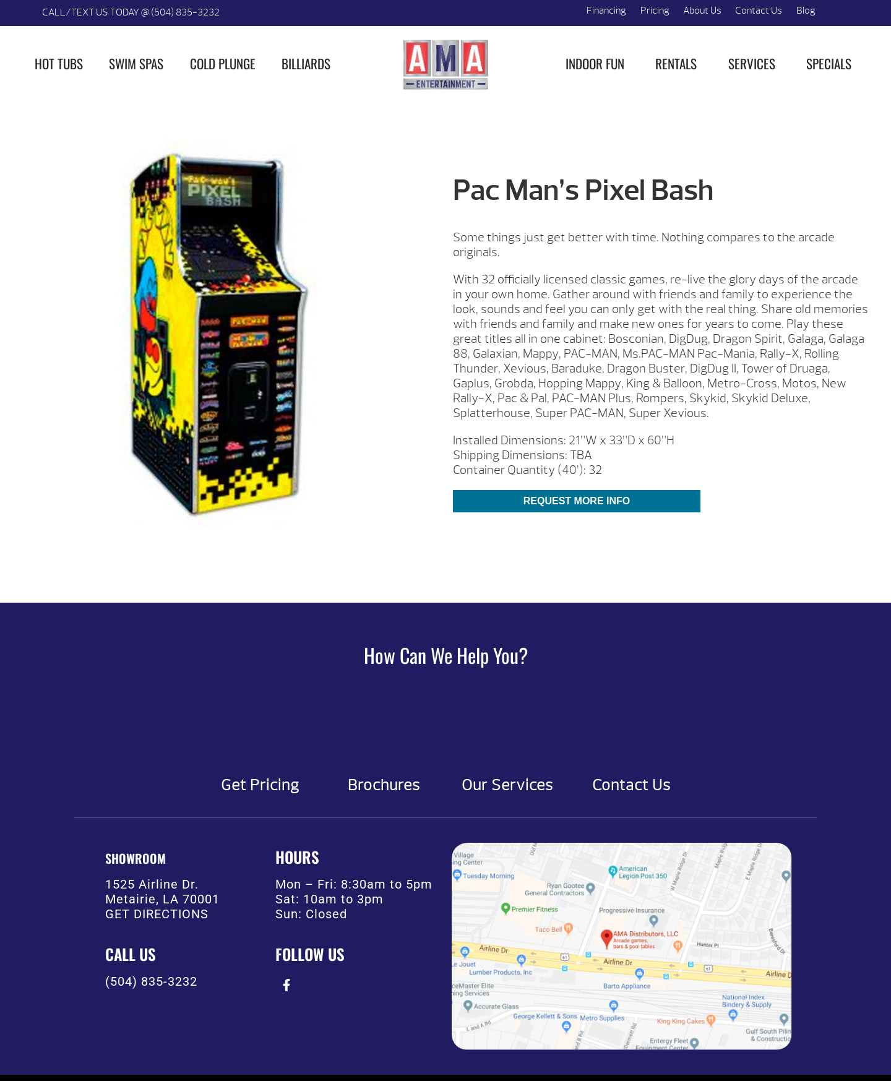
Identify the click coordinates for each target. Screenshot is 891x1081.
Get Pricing (260, 785)
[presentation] (286, 985)
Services (751, 63)
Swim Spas (136, 63)
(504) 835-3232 (151, 981)
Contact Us (758, 10)
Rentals (676, 63)
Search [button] (836, 13)
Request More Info (576, 501)
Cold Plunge (223, 63)
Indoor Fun (595, 63)
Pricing (654, 10)
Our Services (507, 785)
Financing (606, 10)
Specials (828, 63)
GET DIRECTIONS (157, 914)
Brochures (384, 785)
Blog (806, 10)
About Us (702, 10)
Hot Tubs (59, 63)
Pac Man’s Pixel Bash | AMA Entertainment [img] (445, 64)
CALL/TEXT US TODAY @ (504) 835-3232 (131, 12)
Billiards (306, 63)
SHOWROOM (135, 858)
